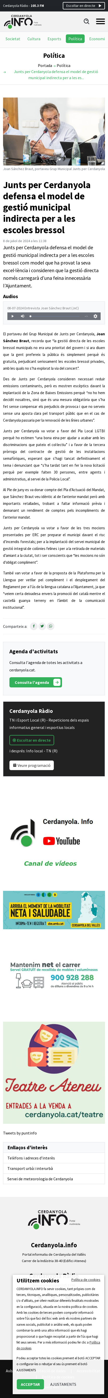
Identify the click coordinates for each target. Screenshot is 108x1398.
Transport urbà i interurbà (30, 1168)
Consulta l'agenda (37, 682)
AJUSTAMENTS (63, 1384)
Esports (54, 38)
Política (75, 38)
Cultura (33, 38)
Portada (45, 65)
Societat (13, 38)
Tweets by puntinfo (20, 1133)
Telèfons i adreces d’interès (31, 1157)
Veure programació (32, 765)
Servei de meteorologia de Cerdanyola (40, 1178)
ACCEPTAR (30, 1384)
